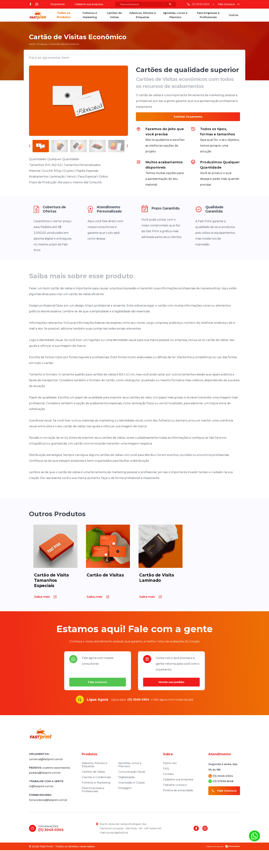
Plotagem (125, 788)
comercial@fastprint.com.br (46, 759)
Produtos (42, 44)
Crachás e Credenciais (96, 777)
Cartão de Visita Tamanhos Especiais (51, 581)
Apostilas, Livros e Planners (175, 15)
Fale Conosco (226, 4)
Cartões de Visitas (114, 15)
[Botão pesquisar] (170, 4)
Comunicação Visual (131, 772)
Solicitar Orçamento (188, 117)
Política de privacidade (178, 791)
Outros (233, 15)
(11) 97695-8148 (220, 782)
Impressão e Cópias (131, 783)
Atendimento (219, 755)
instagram (36, 4)
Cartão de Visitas (105, 575)
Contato (168, 774)
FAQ (166, 769)
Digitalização (126, 777)
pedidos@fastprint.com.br (45, 773)
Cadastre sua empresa (89, 4)
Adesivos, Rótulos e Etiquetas (142, 15)
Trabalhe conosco (175, 785)
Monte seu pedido (171, 682)
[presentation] (31, 146)
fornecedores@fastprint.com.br (48, 800)
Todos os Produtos (63, 15)
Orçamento (57, 4)
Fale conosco (97, 682)
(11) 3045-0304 (198, 4)
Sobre (168, 755)
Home (32, 44)
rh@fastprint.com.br (41, 787)
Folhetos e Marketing (89, 15)
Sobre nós (170, 763)
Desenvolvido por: (223, 847)
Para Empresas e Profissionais (208, 15)
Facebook (30, 4)
